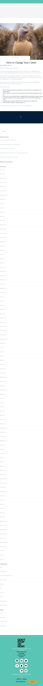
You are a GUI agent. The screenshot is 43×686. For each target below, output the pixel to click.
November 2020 (3, 432)
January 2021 (3, 423)
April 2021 (2, 411)
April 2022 (2, 360)
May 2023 (2, 305)
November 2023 (3, 279)
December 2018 (3, 529)
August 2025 (2, 199)
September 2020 (3, 440)
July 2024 (2, 250)
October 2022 (3, 334)
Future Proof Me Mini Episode (6, 575)
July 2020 (2, 449)
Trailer (1, 596)
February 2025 (3, 224)
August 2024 (2, 245)
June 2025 (2, 207)
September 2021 (3, 389)
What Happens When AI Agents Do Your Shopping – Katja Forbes (14, 152)
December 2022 (3, 326)
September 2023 (3, 288)
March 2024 (2, 267)
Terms (24, 679)
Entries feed (2, 617)
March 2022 (2, 364)
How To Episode (15, 57)
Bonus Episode (3, 571)
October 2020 (3, 436)
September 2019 (3, 491)
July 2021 (2, 398)
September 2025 (3, 195)
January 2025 (3, 229)
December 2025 (3, 186)
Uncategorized (3, 601)
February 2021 (3, 419)
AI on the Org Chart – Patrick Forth (7, 148)
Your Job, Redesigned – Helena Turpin (8, 140)
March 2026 (2, 173)
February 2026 (3, 178)
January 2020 (3, 474)
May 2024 (2, 258)
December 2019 (3, 478)
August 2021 (2, 394)
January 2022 (3, 372)
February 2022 (3, 368)
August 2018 (2, 546)
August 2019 (2, 495)
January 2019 (3, 525)
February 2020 (3, 470)
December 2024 (3, 233)
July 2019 (2, 500)
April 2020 (2, 461)
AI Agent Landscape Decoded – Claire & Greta (10, 144)
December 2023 (3, 275)
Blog (1, 567)
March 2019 (2, 516)
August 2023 (2, 292)
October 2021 (3, 385)
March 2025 (2, 220)
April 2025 (2, 216)
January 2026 (3, 182)
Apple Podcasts (21, 651)
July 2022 (2, 347)
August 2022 (2, 343)
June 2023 (2, 301)
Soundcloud (21, 655)
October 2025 (3, 190)
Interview (2, 584)
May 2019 (2, 508)
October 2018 (3, 538)
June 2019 (2, 504)
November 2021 (3, 381)
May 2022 (2, 356)
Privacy (19, 679)
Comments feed (3, 621)
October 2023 (3, 284)
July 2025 (2, 203)
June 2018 (2, 555)
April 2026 (2, 169)
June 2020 (2, 453)
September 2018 (3, 542)
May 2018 (2, 559)
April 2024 (2, 262)
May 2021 (2, 406)
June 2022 (2, 351)
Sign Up (32, 681)
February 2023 (3, 317)
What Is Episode (3, 605)
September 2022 (3, 339)
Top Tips (2, 592)
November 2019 (3, 483)
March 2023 (2, 313)
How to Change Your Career (21, 62)
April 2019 (2, 512)
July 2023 (2, 296)
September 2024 (3, 241)
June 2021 (2, 402)
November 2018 (3, 533)
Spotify (21, 656)
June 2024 (2, 254)
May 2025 (2, 212)
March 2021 (2, 415)
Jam (1, 588)
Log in (1, 613)
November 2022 (3, 330)
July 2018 (2, 550)
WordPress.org (3, 625)
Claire (10, 65)
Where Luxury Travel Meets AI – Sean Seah (9, 157)
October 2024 (3, 237)
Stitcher (21, 653)
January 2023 (3, 322)
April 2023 (2, 309)
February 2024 (3, 271)
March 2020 (2, 466)
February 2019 (3, 521)
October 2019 (3, 487)
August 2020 (2, 444)
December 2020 (3, 428)
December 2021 (3, 377)
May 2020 (2, 457)
